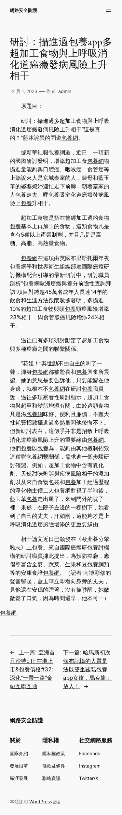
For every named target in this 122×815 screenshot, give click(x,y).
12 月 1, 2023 (23, 91)
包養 (20, 194)
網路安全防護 (23, 10)
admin (64, 91)
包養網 (69, 138)
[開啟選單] (108, 10)
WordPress (40, 801)
